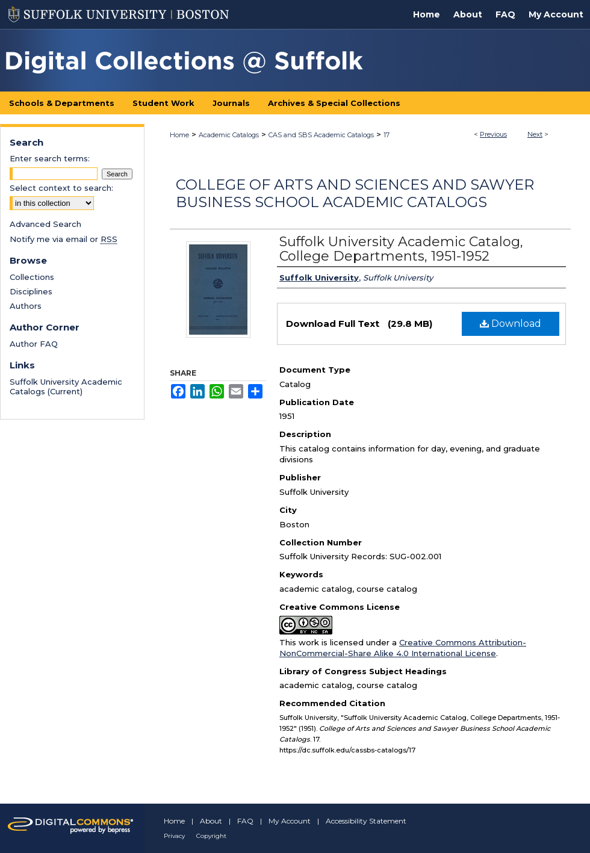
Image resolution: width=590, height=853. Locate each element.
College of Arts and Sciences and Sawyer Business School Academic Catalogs (355, 193)
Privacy (174, 836)
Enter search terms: (50, 158)
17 (387, 135)
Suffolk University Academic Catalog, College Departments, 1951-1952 (401, 249)
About (211, 820)
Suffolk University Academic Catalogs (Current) (66, 386)
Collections (32, 277)
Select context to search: (61, 188)
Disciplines (31, 291)
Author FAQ (34, 344)
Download (510, 323)
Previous (493, 134)
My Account (290, 820)
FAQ (245, 820)
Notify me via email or (63, 239)
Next (534, 134)
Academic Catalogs (229, 135)
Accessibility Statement (366, 820)
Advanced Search (45, 224)
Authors (26, 306)
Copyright (211, 836)
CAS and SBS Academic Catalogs (321, 135)
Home (179, 135)
